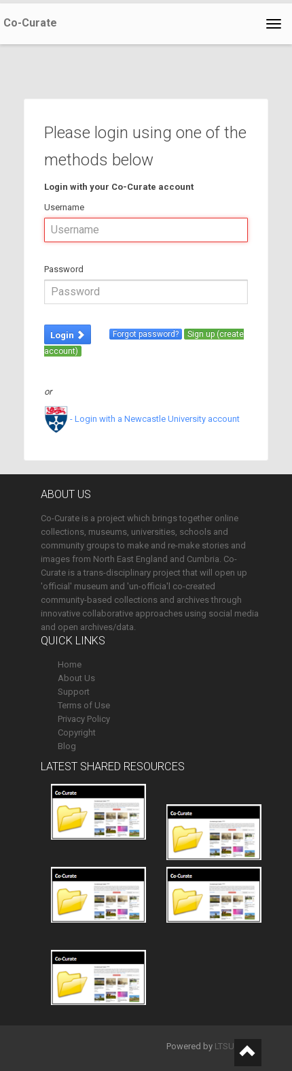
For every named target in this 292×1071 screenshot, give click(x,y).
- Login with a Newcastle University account (142, 419)
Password (64, 269)
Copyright (77, 732)
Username (64, 207)
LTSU (224, 1046)
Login (67, 335)
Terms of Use (84, 705)
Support (74, 692)
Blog (67, 746)
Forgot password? (146, 334)
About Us (76, 678)
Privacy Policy (84, 719)
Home (69, 664)
